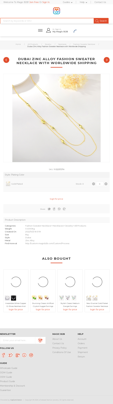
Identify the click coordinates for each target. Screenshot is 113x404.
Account (82, 339)
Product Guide (7, 381)
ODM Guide (6, 372)
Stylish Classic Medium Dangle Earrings (70, 304)
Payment (82, 348)
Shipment (83, 352)
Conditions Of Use (61, 352)
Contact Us (58, 343)
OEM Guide (6, 377)
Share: (42, 209)
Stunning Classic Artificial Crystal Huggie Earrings (43, 304)
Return (81, 356)
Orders (81, 343)
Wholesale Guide (8, 368)
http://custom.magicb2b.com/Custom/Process (47, 243)
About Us (57, 339)
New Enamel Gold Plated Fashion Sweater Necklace (97, 304)
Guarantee (5, 390)
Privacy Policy (59, 348)
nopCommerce (16, 400)
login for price (56, 199)
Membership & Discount (12, 385)
